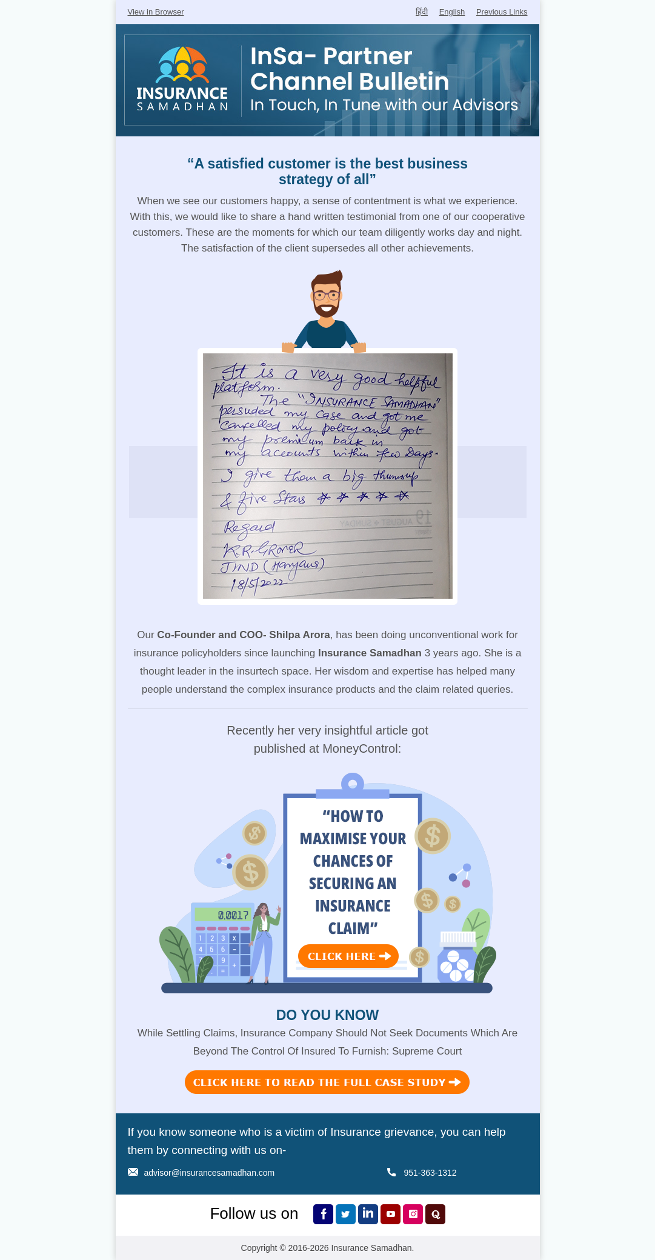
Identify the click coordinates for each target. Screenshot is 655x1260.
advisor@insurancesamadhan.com (209, 1173)
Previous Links (502, 11)
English (452, 11)
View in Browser (156, 11)
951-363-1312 (430, 1173)
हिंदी (422, 11)
